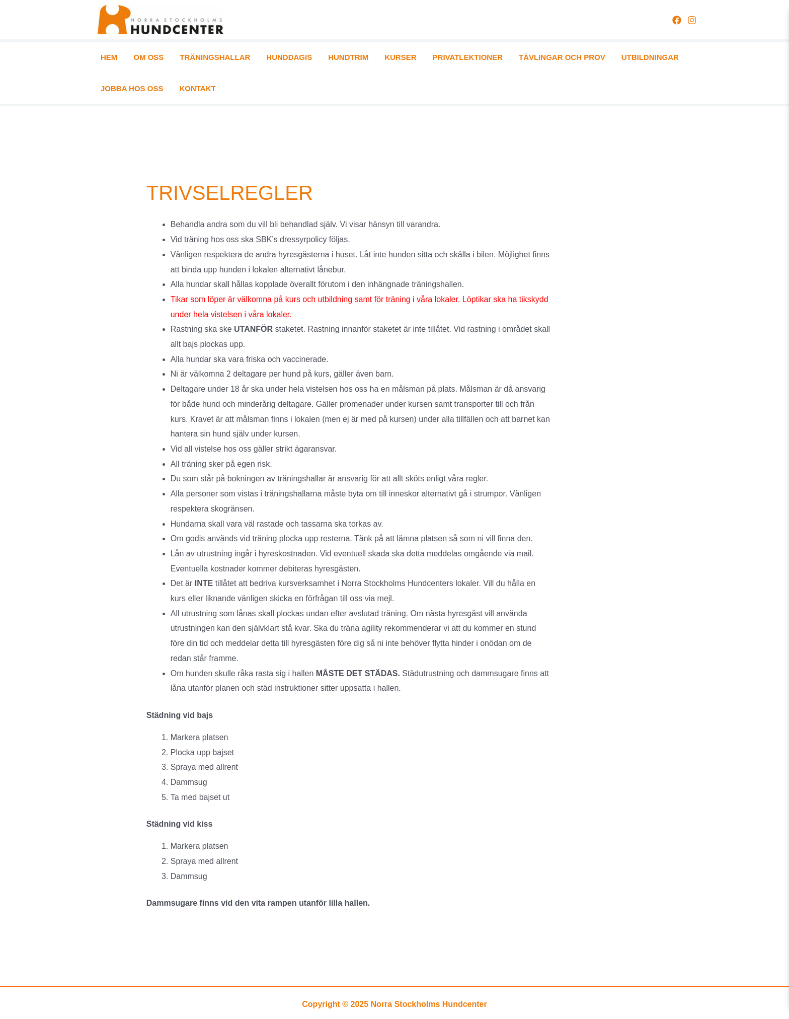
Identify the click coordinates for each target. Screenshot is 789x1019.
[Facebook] (676, 20)
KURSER (339, 58)
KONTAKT (671, 58)
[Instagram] (691, 20)
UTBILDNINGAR (553, 58)
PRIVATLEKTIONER (395, 58)
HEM (108, 58)
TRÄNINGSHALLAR (190, 58)
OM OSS (136, 58)
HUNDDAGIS (253, 58)
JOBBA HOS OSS (617, 58)
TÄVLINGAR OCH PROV (477, 58)
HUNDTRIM (299, 58)
